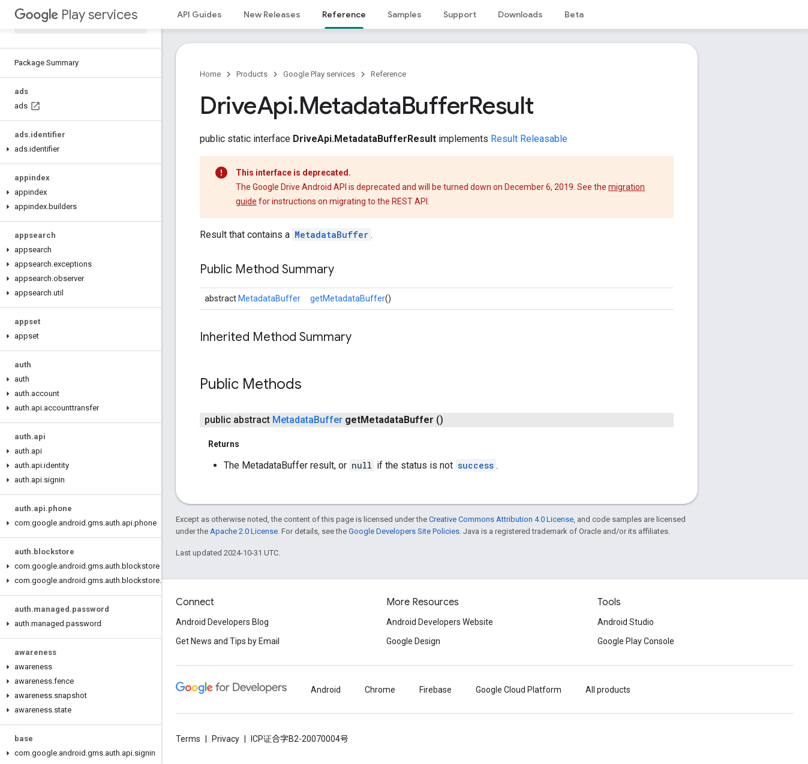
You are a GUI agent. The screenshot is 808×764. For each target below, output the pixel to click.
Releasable (543, 138)
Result (504, 138)
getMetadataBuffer (347, 298)
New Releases (272, 14)
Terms (188, 739)
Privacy (225, 739)
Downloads (520, 14)
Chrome (380, 689)
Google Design (413, 641)
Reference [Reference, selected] (344, 14)
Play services (75, 15)
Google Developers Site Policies (404, 531)
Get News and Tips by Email (228, 641)
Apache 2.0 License (244, 531)
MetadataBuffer (331, 234)
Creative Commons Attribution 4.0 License (501, 519)
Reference (388, 74)
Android (326, 689)
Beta (574, 14)
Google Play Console (635, 641)
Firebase (435, 689)
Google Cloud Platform (518, 689)
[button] (78, 149)
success (476, 465)
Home (210, 74)
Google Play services (319, 74)
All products (607, 689)
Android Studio (625, 622)
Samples (405, 14)
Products (252, 74)
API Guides (199, 14)
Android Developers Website (439, 622)
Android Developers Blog (222, 622)
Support (459, 14)
